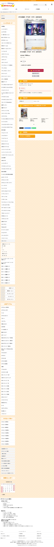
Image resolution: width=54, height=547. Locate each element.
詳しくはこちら (10, 505)
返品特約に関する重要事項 (25, 65)
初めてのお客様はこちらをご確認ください (14, 507)
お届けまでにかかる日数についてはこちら (8, 519)
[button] (48, 9)
